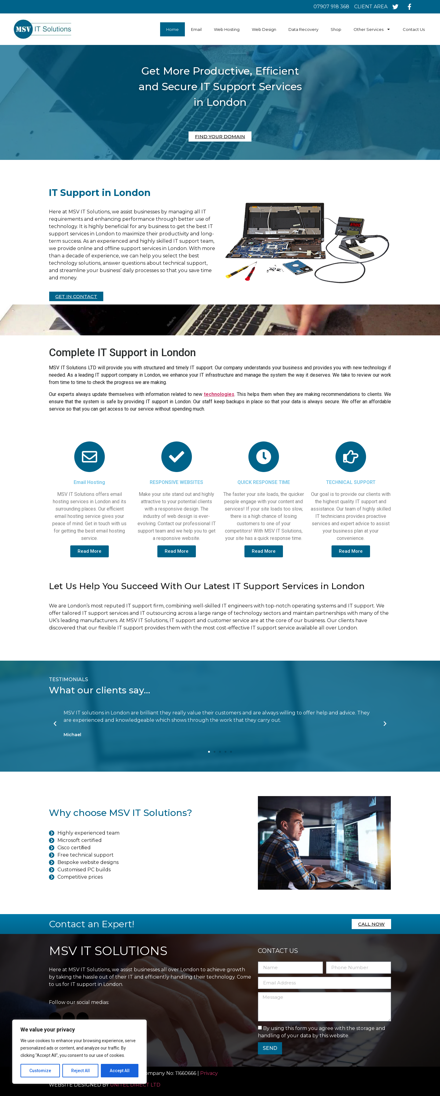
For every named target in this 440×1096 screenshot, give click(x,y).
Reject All (80, 1070)
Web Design (264, 29)
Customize (40, 1070)
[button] (209, 752)
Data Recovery (303, 29)
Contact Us (414, 29)
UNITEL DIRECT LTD (135, 1085)
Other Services (372, 29)
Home (172, 29)
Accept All (120, 1070)
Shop (336, 29)
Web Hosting (227, 29)
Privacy (209, 1073)
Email (196, 29)
